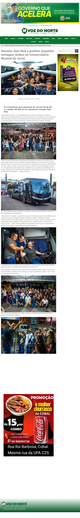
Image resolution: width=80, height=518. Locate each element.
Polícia (73, 38)
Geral (53, 38)
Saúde (40, 41)
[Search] (76, 51)
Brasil (60, 38)
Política (33, 41)
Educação (29, 38)
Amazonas (46, 38)
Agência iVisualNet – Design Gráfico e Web (17, 509)
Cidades (13, 38)
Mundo (66, 38)
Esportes (37, 38)
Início (2, 45)
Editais (47, 41)
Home (6, 38)
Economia (20, 38)
